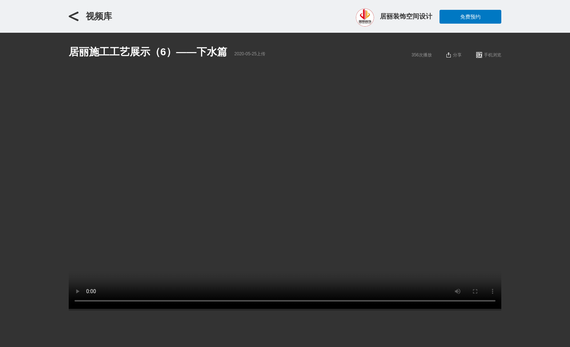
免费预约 (470, 17)
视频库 (99, 16)
